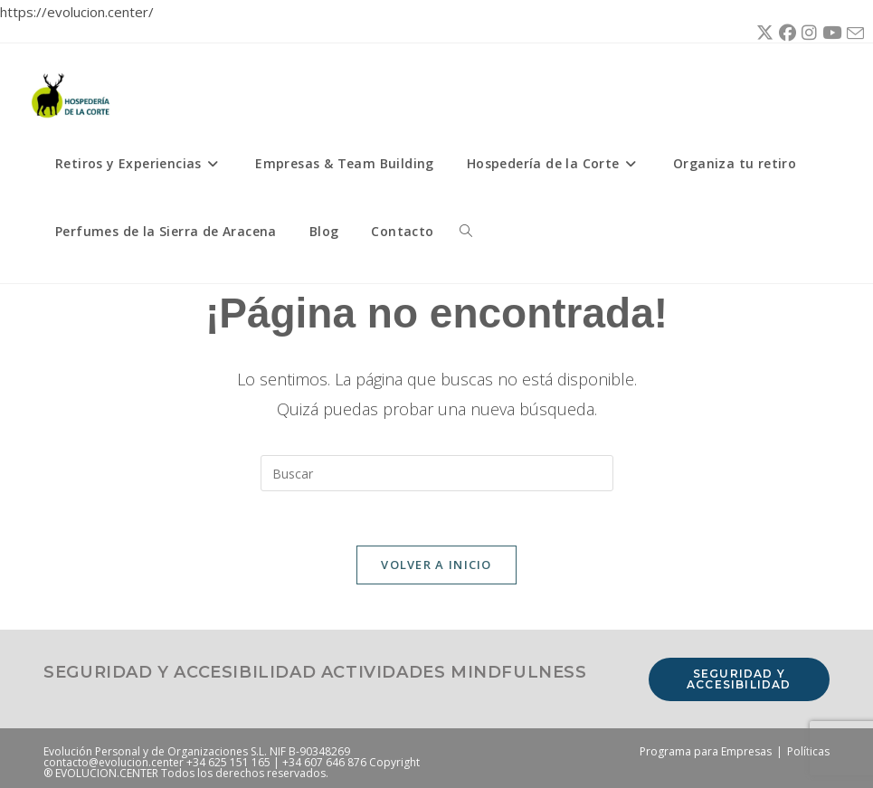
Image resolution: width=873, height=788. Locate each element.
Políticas (808, 751)
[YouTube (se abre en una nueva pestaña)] (829, 33)
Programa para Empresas (706, 751)
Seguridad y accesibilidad (739, 679)
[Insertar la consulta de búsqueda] (437, 473)
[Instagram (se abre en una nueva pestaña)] (806, 33)
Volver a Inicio (436, 564)
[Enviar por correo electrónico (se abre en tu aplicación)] (852, 33)
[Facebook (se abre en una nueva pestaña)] (784, 33)
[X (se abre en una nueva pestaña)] (762, 33)
